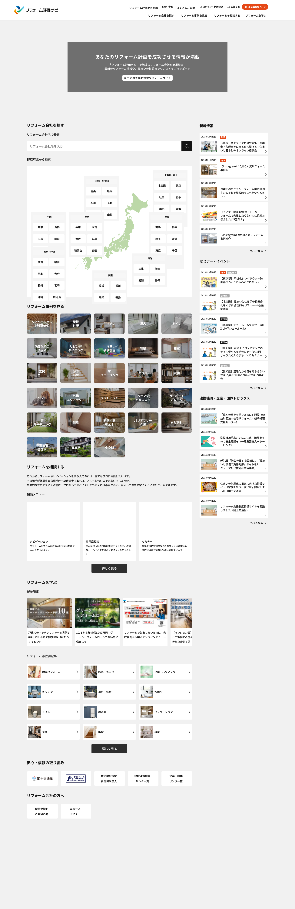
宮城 (178, 197)
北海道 (162, 183)
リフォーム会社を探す (161, 15)
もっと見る (256, 251)
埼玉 (158, 231)
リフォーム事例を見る (194, 15)
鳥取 (40, 224)
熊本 (40, 266)
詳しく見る (109, 562)
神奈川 (158, 246)
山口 (40, 239)
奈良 (94, 239)
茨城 (174, 231)
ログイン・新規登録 (211, 6)
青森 (178, 183)
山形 (161, 197)
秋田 (161, 190)
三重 (141, 266)
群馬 (158, 224)
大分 (57, 266)
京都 (94, 224)
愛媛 (101, 283)
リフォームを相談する (227, 15)
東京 (158, 239)
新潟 (109, 188)
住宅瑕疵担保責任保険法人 (109, 757)
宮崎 (57, 274)
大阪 (78, 231)
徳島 (118, 290)
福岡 (57, 259)
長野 (109, 196)
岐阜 (157, 266)
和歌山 (78, 239)
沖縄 (40, 281)
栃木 (174, 224)
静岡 (157, 273)
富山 (93, 188)
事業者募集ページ (255, 6)
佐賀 (40, 259)
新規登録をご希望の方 (42, 785)
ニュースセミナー (76, 785)
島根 (57, 224)
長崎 (40, 274)
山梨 (109, 203)
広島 (40, 231)
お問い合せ (169, 6)
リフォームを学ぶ (257, 15)
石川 (93, 196)
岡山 (57, 231)
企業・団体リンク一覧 (176, 757)
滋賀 (94, 231)
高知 (101, 290)
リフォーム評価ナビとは (148, 6)
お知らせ (233, 6)
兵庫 (78, 224)
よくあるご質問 (187, 6)
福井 (93, 203)
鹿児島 (57, 281)
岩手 (178, 190)
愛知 (141, 273)
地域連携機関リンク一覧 (143, 757)
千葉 (174, 239)
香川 (118, 283)
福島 (161, 205)
